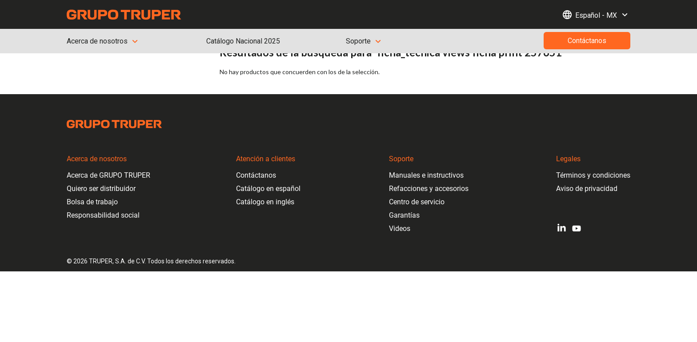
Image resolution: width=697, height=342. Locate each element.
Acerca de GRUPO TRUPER (108, 175)
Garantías (404, 215)
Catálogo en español (268, 188)
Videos (399, 228)
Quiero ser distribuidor (101, 188)
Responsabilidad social (103, 215)
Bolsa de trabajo (92, 202)
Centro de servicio (417, 202)
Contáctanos (256, 175)
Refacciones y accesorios (429, 188)
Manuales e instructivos (426, 175)
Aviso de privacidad (586, 188)
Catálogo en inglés (265, 202)
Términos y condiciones (593, 175)
